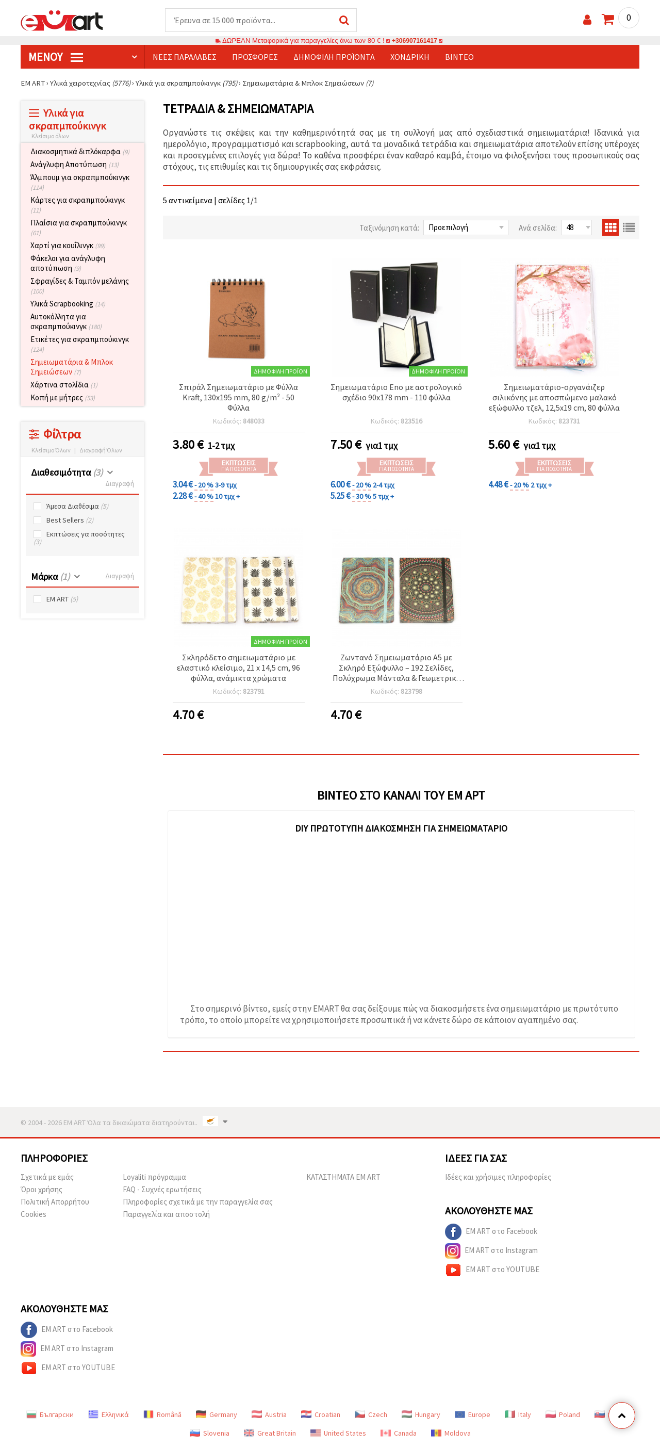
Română (162, 1415)
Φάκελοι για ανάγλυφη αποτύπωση (67, 263)
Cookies (33, 1214)
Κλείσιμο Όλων (51, 450)
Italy (518, 1415)
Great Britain (270, 1433)
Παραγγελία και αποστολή (166, 1214)
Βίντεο (459, 57)
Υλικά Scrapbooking (67, 304)
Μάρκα (50, 577)
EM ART (62, 600)
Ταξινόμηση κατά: (389, 228)
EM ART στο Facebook (491, 1232)
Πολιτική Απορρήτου (55, 1202)
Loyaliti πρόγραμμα (154, 1177)
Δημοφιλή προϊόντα (334, 57)
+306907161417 (414, 41)
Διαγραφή (119, 484)
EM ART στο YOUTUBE (492, 1270)
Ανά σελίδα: (538, 228)
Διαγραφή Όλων (100, 450)
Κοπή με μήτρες (62, 398)
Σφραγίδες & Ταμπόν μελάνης (79, 286)
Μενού (55, 57)
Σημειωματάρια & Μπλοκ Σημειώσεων (71, 367)
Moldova (451, 1433)
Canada (399, 1433)
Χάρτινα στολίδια (63, 385)
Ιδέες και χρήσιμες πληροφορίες (498, 1177)
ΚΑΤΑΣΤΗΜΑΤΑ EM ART (343, 1177)
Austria (269, 1415)
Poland (563, 1415)
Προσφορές (255, 57)
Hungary (421, 1415)
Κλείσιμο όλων (50, 136)
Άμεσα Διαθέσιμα (77, 507)
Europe (472, 1415)
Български (50, 1415)
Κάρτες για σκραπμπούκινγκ (77, 205)
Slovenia (209, 1433)
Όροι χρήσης (41, 1190)
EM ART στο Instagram (491, 1251)
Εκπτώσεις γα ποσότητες (79, 538)
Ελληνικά (108, 1415)
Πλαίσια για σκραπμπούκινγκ (78, 228)
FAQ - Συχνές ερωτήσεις (162, 1190)
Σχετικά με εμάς (47, 1177)
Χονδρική (410, 57)
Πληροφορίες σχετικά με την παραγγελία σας (198, 1202)
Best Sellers (69, 521)
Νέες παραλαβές (185, 57)
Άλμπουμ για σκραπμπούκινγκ (79, 182)
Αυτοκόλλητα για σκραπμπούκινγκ (66, 322)
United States (338, 1433)
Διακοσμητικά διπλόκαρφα (79, 152)
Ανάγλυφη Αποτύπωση (74, 165)
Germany (216, 1415)
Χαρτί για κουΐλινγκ (67, 246)
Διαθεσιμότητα (67, 473)
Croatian (320, 1415)
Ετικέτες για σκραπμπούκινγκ (79, 344)
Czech (371, 1415)
